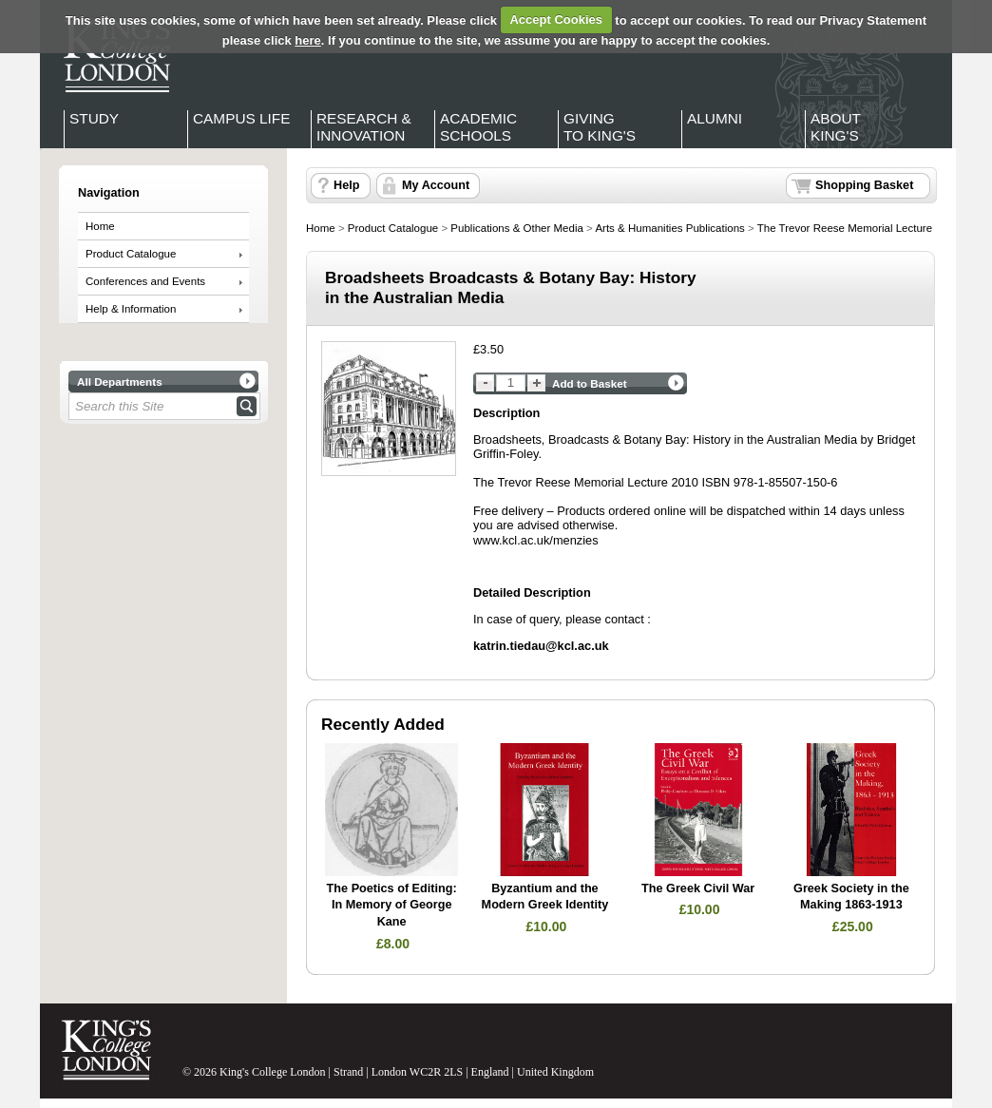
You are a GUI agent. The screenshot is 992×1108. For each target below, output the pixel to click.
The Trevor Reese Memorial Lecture (844, 228)
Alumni (714, 118)
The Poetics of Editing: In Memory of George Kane (392, 905)
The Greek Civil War (697, 888)
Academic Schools (478, 126)
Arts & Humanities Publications (669, 228)
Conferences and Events (145, 281)
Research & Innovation (363, 126)
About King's (836, 126)
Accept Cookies (555, 19)
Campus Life (241, 118)
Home (100, 226)
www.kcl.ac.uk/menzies (536, 540)
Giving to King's (599, 126)
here (307, 40)
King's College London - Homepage (111, 55)
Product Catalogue (131, 253)
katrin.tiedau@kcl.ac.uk (541, 646)
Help (346, 185)
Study (94, 118)
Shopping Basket (864, 185)
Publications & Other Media (516, 228)
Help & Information (131, 309)
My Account (435, 185)
